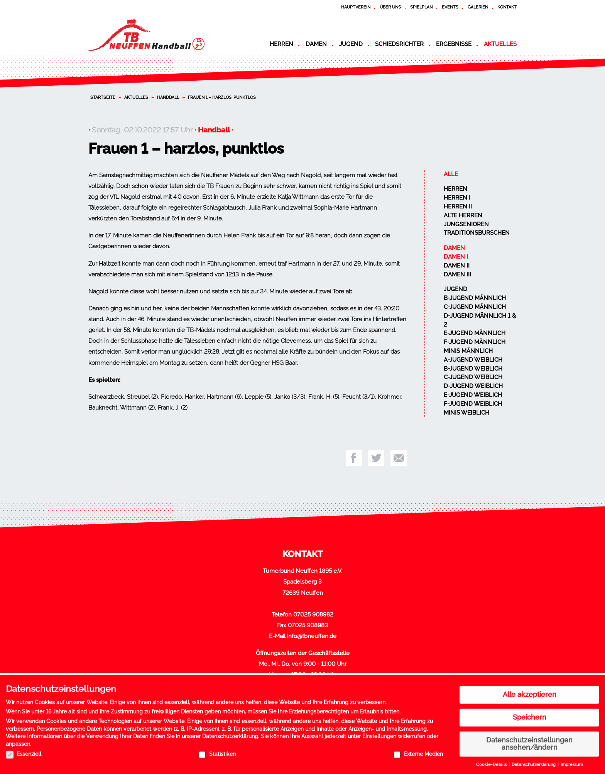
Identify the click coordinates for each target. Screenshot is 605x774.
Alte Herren (463, 215)
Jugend (351, 44)
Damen (316, 44)
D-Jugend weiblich (473, 386)
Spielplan (421, 7)
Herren (281, 44)
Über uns (390, 7)
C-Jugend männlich (475, 306)
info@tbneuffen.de (311, 636)
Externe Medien (418, 751)
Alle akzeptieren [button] (529, 692)
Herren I (457, 197)
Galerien (478, 7)
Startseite (102, 97)
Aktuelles (500, 44)
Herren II (458, 206)
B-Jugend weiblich (473, 368)
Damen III (457, 274)
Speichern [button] (529, 714)
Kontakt (507, 7)
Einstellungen (379, 733)
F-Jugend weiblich (473, 403)
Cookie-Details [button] (492, 761)
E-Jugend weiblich (473, 394)
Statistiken (217, 751)
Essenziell (23, 751)
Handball (168, 97)
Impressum (572, 761)
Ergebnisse (453, 44)
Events (450, 7)
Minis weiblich (466, 412)
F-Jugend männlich (474, 342)
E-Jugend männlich (474, 333)
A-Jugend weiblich (473, 359)
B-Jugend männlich (475, 298)
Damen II (457, 265)
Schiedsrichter (399, 44)
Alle (451, 174)
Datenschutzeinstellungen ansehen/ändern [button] (529, 741)
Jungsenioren (466, 224)
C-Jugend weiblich (473, 377)
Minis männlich (468, 350)
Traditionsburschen (477, 232)
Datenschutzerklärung (230, 733)
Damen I (456, 256)
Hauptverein (355, 7)
